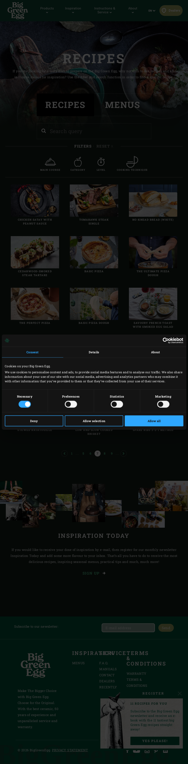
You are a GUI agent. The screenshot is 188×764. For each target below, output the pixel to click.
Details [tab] (94, 352)
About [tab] (155, 352)
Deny (34, 421)
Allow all (154, 421)
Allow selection (94, 421)
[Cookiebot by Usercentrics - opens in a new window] (164, 340)
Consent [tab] (32, 352)
